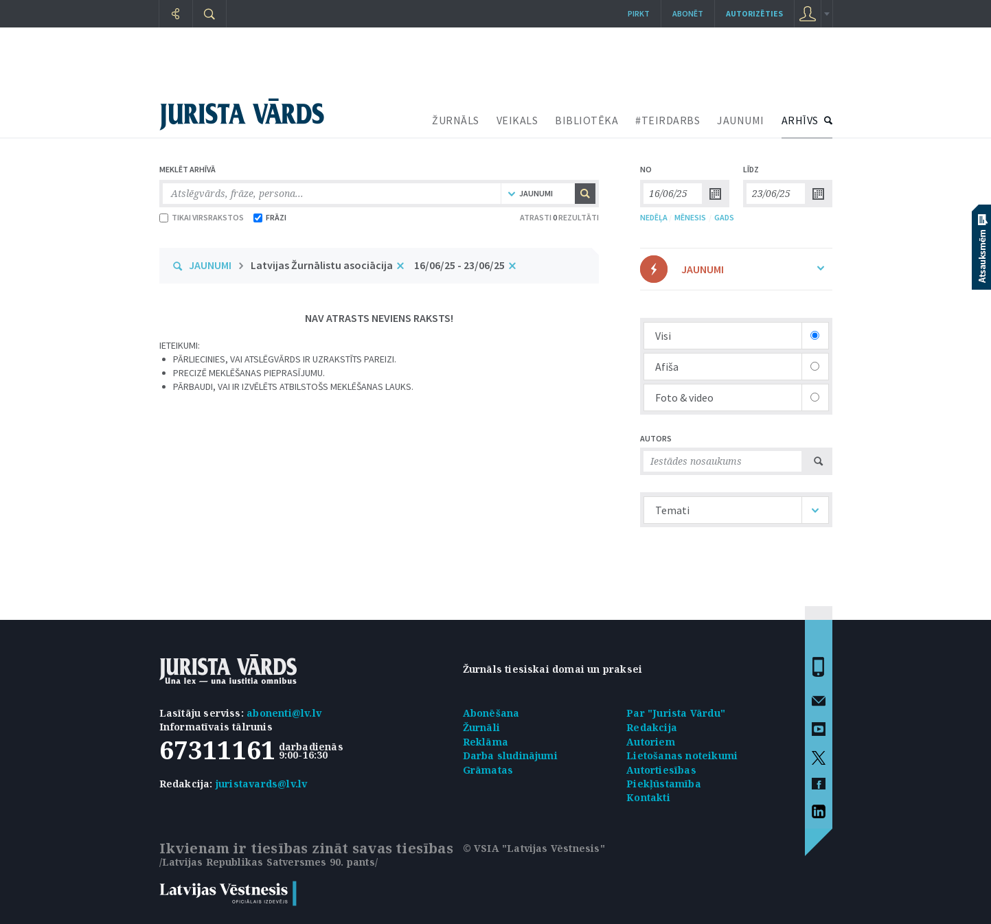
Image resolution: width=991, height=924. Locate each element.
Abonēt (687, 13)
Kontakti (648, 797)
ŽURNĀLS (455, 120)
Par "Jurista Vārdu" (675, 712)
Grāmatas (488, 769)
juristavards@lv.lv (262, 783)
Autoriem (650, 741)
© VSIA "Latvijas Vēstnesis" (534, 848)
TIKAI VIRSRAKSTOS (201, 217)
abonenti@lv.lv (284, 712)
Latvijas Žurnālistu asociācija (322, 265)
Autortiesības (661, 769)
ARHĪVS (800, 120)
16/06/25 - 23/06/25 (459, 265)
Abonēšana (491, 712)
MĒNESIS (690, 217)
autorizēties (754, 13)
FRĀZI (269, 217)
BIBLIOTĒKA (586, 120)
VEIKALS (517, 120)
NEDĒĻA (654, 217)
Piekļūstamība (663, 783)
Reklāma (485, 741)
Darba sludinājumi (510, 755)
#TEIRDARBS (667, 120)
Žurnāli (481, 727)
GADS (724, 217)
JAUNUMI (740, 120)
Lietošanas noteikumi (682, 755)
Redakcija (651, 727)
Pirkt (639, 13)
